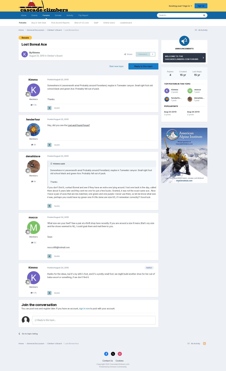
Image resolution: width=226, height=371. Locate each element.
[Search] (171, 15)
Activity (70, 15)
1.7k (33, 105)
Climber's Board (54, 56)
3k (33, 144)
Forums (46, 16)
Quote (57, 108)
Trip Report (83, 15)
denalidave (33, 156)
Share (128, 54)
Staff (96, 22)
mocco (33, 217)
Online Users (109, 22)
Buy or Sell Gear (39, 22)
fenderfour (33, 119)
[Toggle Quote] (51, 164)
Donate (58, 15)
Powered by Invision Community (113, 367)
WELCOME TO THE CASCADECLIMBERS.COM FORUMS (181, 57)
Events (34, 15)
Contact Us (107, 360)
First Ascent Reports (60, 22)
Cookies (120, 360)
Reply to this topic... (45, 320)
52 (33, 242)
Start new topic (116, 66)
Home (23, 15)
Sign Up (201, 6)
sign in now (84, 308)
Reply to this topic (143, 66)
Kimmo (36, 52)
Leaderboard (126, 22)
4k (33, 181)
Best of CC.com (82, 22)
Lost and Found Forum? (79, 125)
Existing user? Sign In (180, 6)
